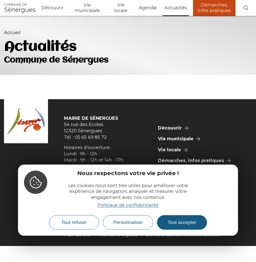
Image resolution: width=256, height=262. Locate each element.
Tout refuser (73, 222)
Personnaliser (127, 222)
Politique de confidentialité (128, 205)
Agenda (147, 8)
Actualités (175, 8)
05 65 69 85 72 (91, 137)
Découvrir (53, 8)
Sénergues (20, 8)
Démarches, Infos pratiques (214, 7)
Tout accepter (182, 222)
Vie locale (121, 7)
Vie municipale (87, 7)
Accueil (12, 32)
